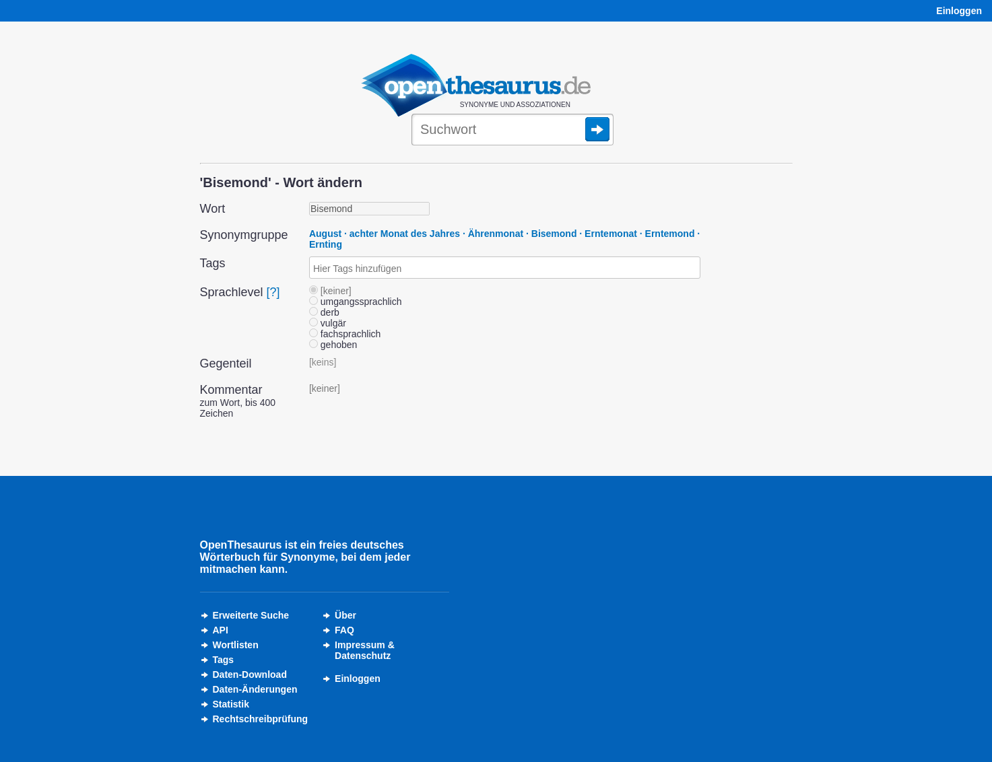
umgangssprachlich (355, 301)
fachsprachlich (345, 333)
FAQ (344, 630)
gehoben (333, 344)
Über (345, 615)
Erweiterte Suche (251, 615)
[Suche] (512, 130)
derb (324, 312)
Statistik (231, 704)
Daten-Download (250, 674)
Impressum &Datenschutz (365, 650)
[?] (273, 292)
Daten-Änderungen (255, 689)
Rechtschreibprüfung (260, 719)
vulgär (327, 323)
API (220, 630)
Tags (223, 659)
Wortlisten (236, 644)
